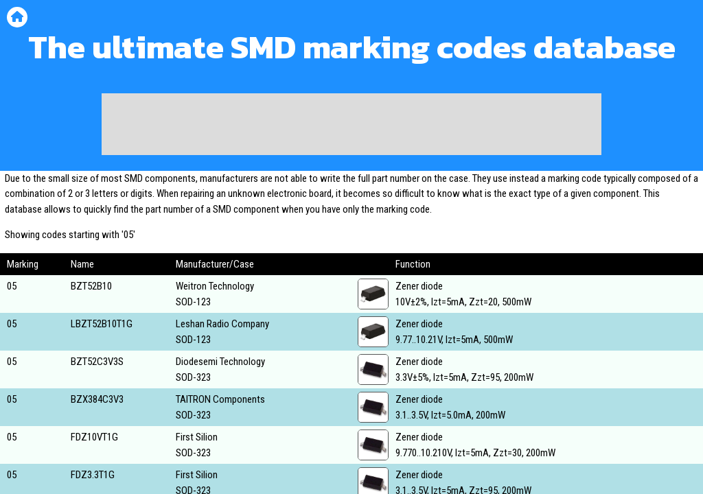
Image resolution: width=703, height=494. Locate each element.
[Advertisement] (351, 124)
